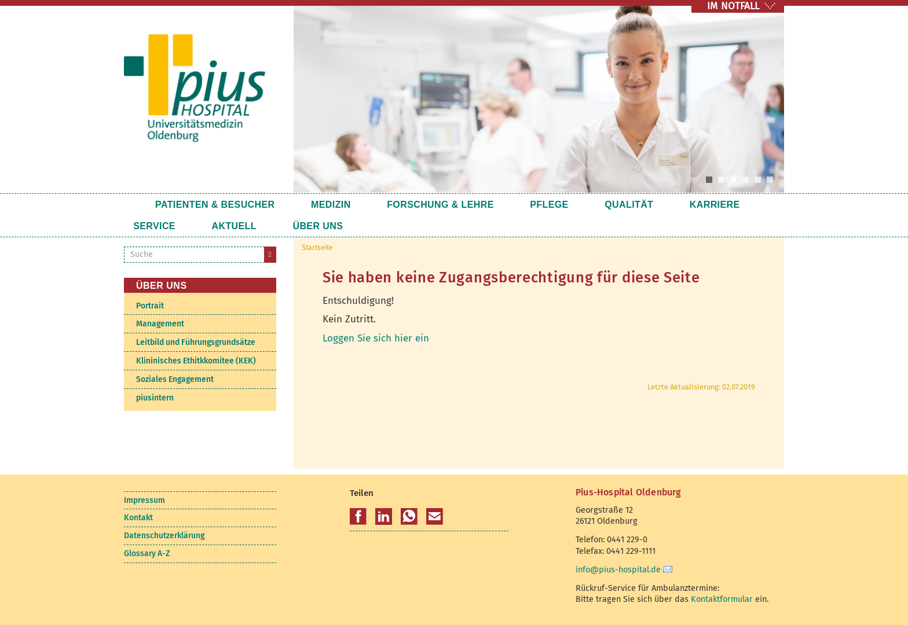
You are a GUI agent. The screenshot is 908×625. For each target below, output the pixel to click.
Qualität (559, 204)
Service (692, 204)
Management (160, 324)
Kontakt (138, 518)
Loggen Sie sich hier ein (376, 338)
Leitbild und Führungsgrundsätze (195, 342)
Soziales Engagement (175, 379)
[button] (358, 516)
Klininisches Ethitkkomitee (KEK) (196, 361)
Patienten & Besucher (215, 204)
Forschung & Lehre (405, 204)
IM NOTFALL (733, 6)
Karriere (627, 204)
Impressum (144, 500)
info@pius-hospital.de (618, 569)
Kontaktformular (722, 599)
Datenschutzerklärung (164, 536)
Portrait (150, 306)
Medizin (314, 204)
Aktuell (155, 226)
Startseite (135, 204)
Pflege (497, 204)
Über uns (222, 226)
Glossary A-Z (147, 553)
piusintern (155, 398)
